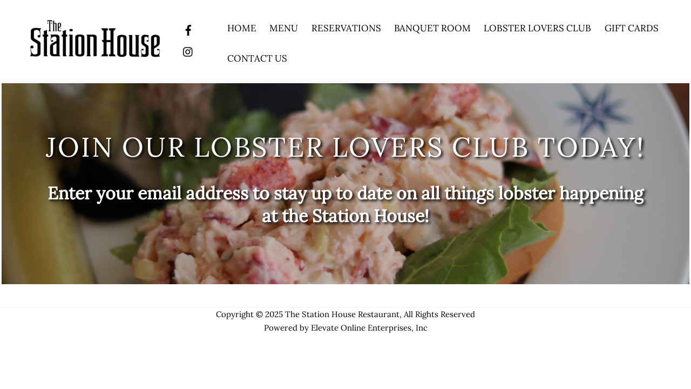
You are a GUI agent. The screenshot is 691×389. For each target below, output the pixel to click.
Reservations (346, 28)
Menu (283, 28)
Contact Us (257, 58)
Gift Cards (632, 28)
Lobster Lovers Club (537, 28)
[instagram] (188, 50)
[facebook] (188, 29)
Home (241, 28)
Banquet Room (432, 28)
